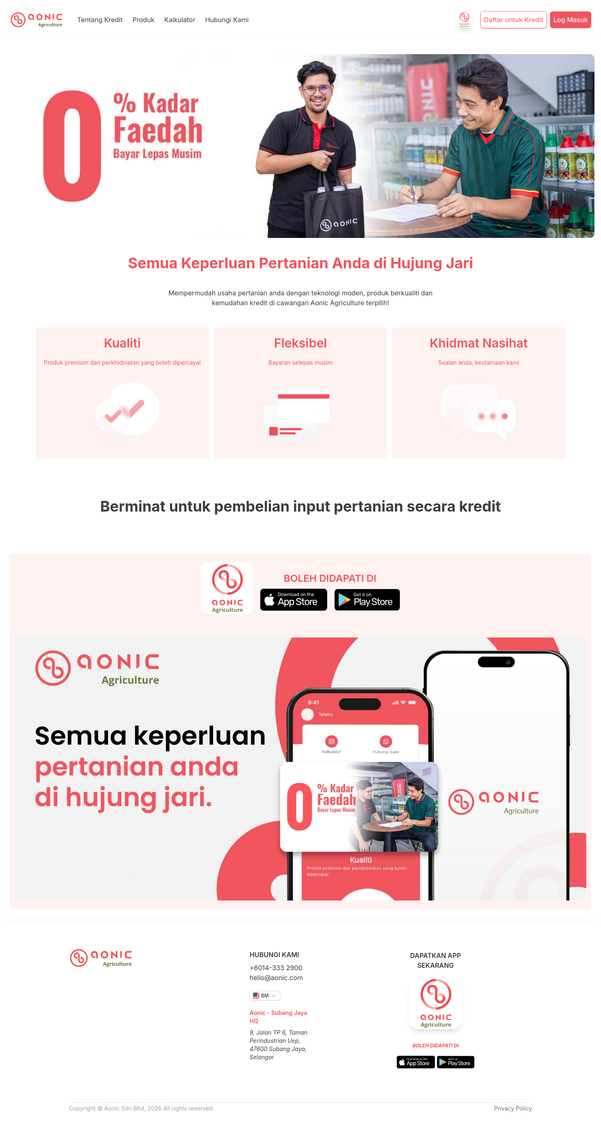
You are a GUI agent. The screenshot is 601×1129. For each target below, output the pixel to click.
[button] (265, 996)
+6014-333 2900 (276, 968)
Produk (144, 20)
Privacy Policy (513, 1108)
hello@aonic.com (276, 978)
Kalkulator (179, 20)
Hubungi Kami (227, 20)
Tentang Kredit (100, 20)
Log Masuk (570, 20)
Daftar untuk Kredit (513, 20)
